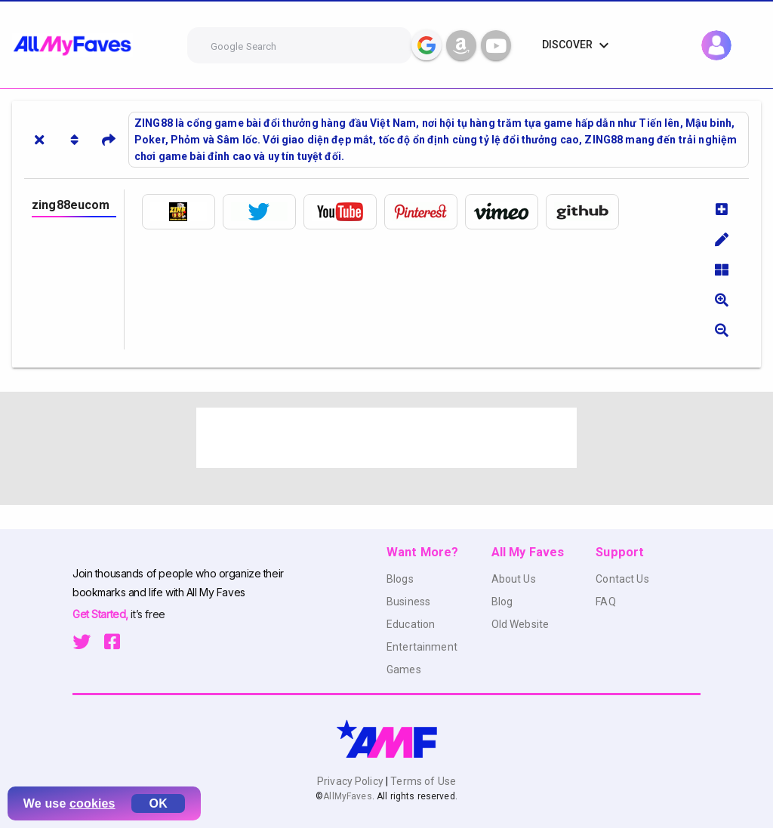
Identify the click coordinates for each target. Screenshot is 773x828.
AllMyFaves (347, 796)
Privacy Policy (351, 781)
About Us (513, 579)
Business (408, 602)
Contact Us (622, 579)
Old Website (520, 624)
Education (410, 624)
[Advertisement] (386, 438)
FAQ (605, 602)
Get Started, (101, 614)
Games (403, 669)
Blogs (400, 579)
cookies (92, 803)
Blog (502, 602)
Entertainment (421, 647)
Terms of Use (422, 781)
